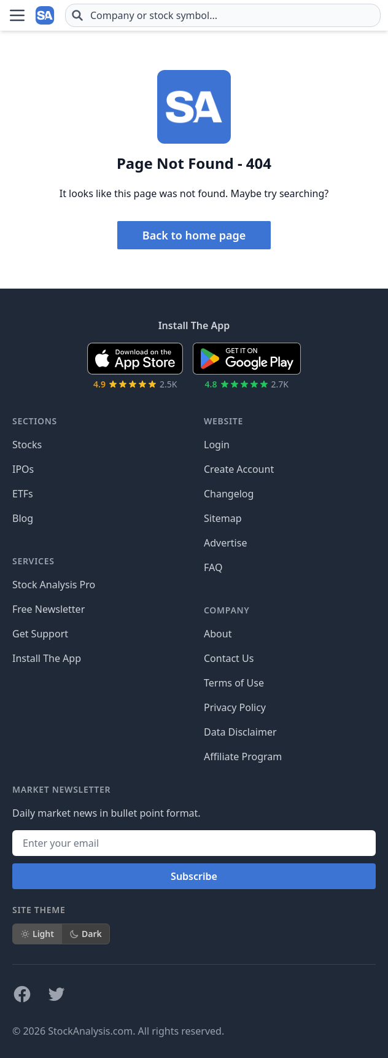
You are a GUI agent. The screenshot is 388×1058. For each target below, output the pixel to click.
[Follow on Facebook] (22, 994)
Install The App (46, 658)
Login (217, 444)
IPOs (23, 469)
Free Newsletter (48, 609)
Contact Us (229, 658)
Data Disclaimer (240, 732)
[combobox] (223, 15)
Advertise (225, 543)
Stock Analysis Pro (53, 584)
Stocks (27, 444)
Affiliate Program (243, 756)
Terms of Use (234, 683)
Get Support (40, 633)
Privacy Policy (235, 707)
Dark (85, 933)
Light (37, 933)
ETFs (22, 493)
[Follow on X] (56, 994)
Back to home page (194, 235)
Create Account (239, 469)
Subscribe (194, 876)
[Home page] (45, 15)
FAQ (213, 567)
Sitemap (223, 518)
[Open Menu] (17, 15)
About (217, 633)
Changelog (229, 493)
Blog (22, 518)
